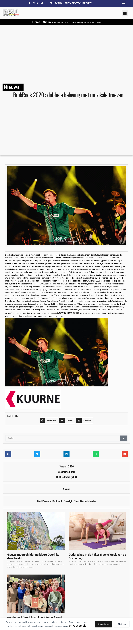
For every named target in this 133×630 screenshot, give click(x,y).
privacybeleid (77, 625)
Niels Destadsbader (85, 501)
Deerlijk (68, 501)
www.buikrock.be (68, 313)
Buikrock (57, 501)
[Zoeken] (123, 438)
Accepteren (103, 624)
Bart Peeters (44, 501)
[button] (124, 3)
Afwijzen (122, 624)
